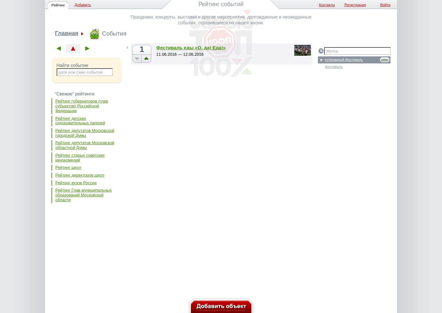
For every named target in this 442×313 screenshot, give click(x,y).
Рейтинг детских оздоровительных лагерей (80, 121)
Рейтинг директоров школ (79, 175)
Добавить (83, 5)
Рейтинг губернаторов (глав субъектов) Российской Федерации (81, 106)
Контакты (327, 5)
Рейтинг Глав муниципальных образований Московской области (83, 195)
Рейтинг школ (68, 167)
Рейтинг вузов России (76, 182)
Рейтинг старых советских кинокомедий (80, 157)
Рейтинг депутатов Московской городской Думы (84, 133)
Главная (66, 34)
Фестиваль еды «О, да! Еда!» (191, 47)
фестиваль (334, 67)
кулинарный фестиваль (344, 60)
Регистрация (355, 5)
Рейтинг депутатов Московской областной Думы (84, 145)
